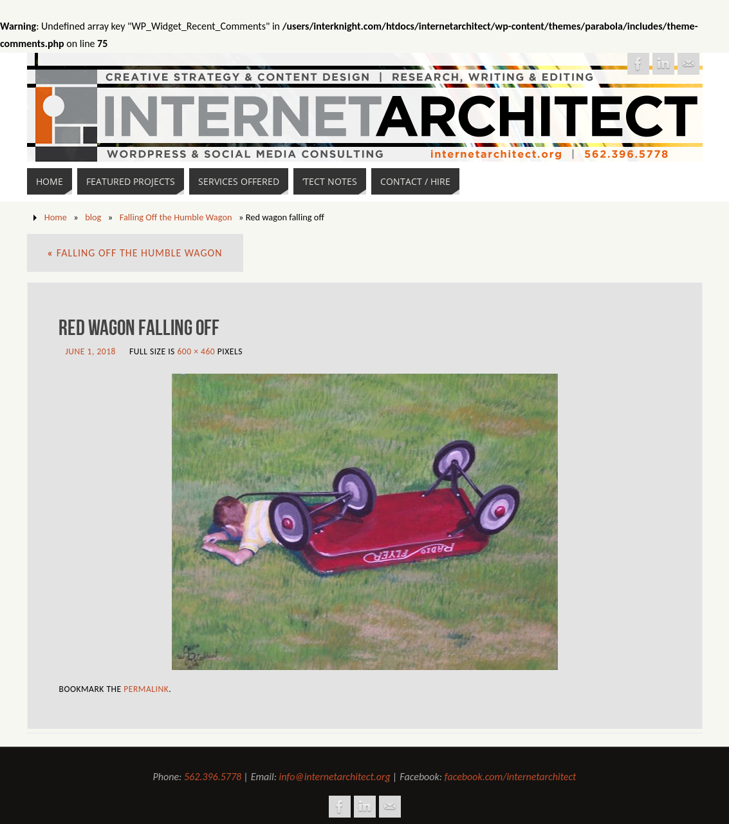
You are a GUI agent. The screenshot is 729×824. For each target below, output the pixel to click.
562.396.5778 (212, 777)
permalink (146, 689)
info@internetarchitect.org (335, 777)
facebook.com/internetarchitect (511, 777)
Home (55, 217)
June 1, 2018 (91, 351)
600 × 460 (196, 351)
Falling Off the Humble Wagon (176, 217)
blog (93, 217)
